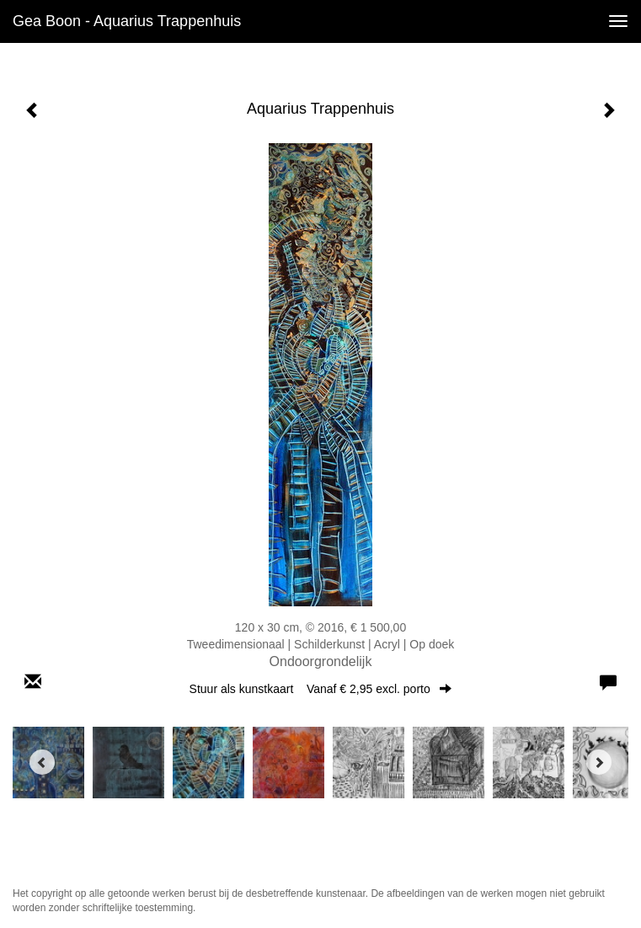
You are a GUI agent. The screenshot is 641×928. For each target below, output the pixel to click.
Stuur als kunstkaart (321, 689)
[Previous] (42, 762)
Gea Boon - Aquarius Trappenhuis (127, 21)
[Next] (599, 762)
